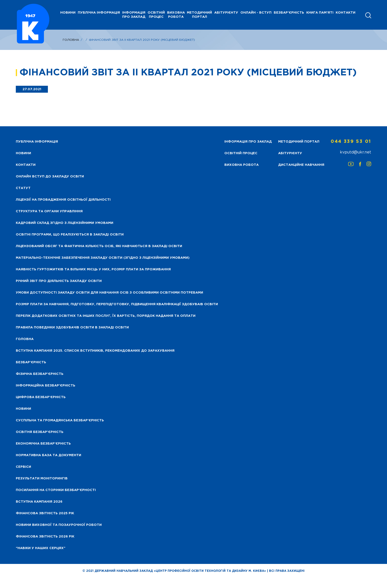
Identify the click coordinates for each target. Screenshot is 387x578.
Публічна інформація (99, 12)
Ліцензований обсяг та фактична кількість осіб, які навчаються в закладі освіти (99, 246)
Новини (23, 408)
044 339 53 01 (351, 142)
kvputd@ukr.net (355, 152)
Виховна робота (176, 14)
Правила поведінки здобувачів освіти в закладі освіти (72, 327)
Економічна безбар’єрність (43, 443)
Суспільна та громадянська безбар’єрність (60, 420)
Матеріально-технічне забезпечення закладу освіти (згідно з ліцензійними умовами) (103, 258)
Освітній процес (156, 14)
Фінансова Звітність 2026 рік (45, 536)
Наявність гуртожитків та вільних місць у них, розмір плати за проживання (93, 269)
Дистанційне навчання (301, 165)
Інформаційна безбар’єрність (45, 385)
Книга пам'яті (319, 12)
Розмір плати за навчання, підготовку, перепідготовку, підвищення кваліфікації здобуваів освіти (117, 304)
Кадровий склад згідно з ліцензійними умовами (64, 223)
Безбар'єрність (289, 12)
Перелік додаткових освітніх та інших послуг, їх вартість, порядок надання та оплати (105, 316)
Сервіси (23, 467)
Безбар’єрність (31, 362)
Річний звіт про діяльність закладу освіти (59, 281)
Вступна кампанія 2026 (39, 501)
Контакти (345, 12)
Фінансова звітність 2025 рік (45, 513)
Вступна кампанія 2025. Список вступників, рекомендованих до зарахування (95, 350)
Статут (23, 188)
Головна (71, 40)
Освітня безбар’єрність (39, 432)
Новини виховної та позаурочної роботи (59, 525)
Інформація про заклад (133, 14)
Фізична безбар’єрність (39, 374)
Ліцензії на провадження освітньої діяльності (63, 199)
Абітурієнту (226, 12)
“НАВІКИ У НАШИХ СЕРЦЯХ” (40, 548)
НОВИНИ (68, 12)
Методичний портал (199, 14)
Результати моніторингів (42, 478)
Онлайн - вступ (255, 12)
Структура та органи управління (49, 211)
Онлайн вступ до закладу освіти (50, 176)
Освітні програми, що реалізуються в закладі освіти (70, 234)
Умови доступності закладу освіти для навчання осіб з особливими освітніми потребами (109, 292)
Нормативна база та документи (48, 455)
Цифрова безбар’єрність (41, 397)
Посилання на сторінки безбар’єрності (56, 490)
